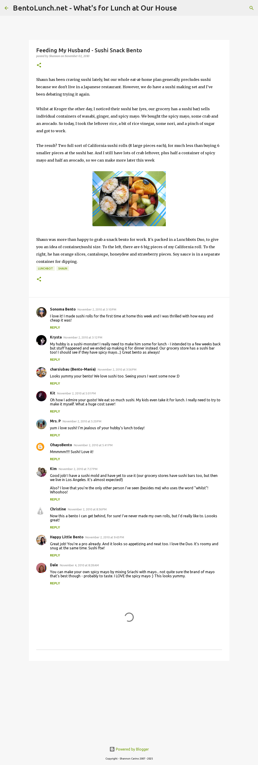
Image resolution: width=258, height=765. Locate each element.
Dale (54, 565)
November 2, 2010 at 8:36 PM (87, 509)
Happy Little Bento (66, 537)
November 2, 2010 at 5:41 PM (93, 445)
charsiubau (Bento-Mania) (73, 369)
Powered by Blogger (129, 749)
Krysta (56, 337)
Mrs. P (55, 421)
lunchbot (45, 268)
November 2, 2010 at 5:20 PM (82, 421)
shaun (62, 268)
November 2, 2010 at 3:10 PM (97, 309)
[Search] (251, 8)
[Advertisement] (129, 700)
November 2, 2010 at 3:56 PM (117, 369)
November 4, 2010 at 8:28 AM (79, 565)
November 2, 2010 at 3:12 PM (83, 337)
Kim (53, 469)
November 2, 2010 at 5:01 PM (76, 393)
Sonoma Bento (63, 309)
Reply (55, 327)
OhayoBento (61, 445)
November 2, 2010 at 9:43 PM (104, 537)
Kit (52, 393)
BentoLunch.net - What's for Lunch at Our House (95, 8)
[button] (39, 65)
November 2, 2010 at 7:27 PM (78, 469)
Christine (58, 509)
